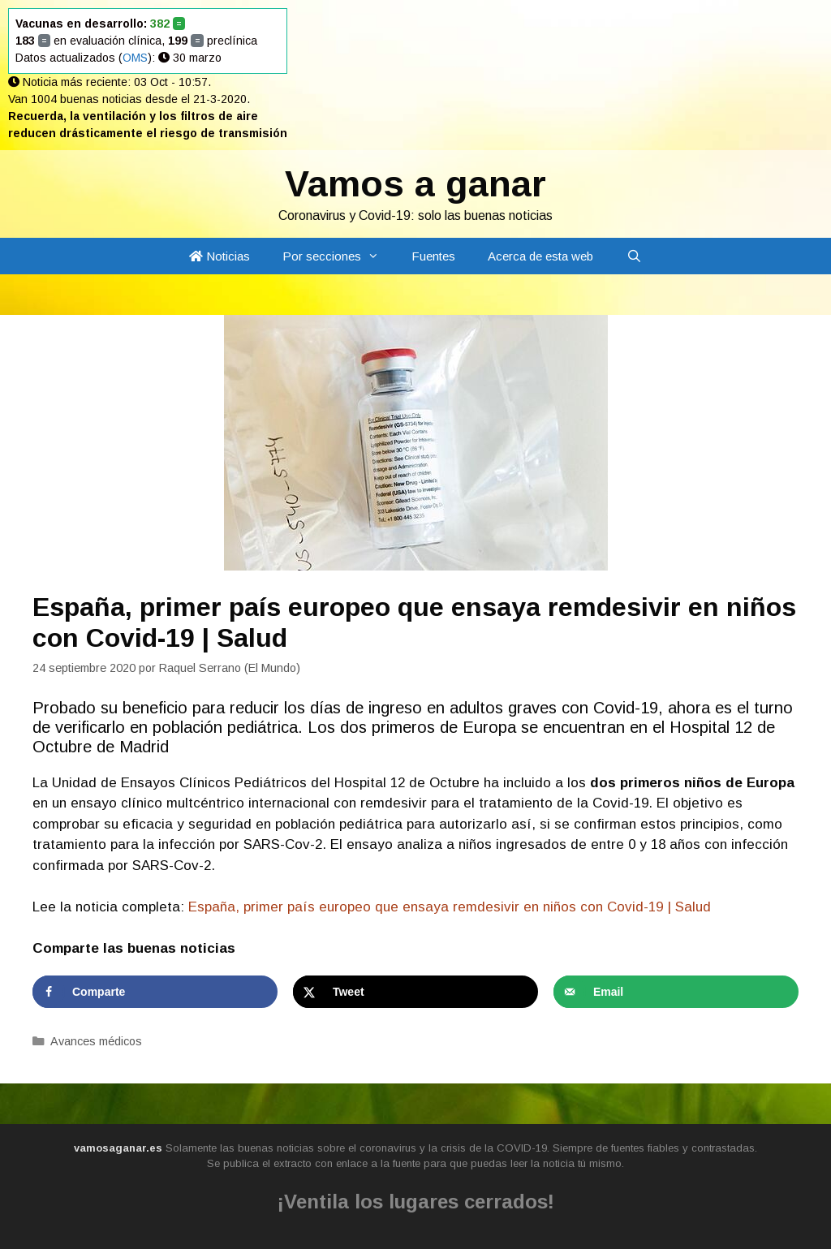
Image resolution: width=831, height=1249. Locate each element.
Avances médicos (96, 1041)
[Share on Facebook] (155, 992)
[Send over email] (676, 992)
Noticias (219, 256)
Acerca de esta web (540, 256)
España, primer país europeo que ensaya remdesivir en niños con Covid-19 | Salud (449, 907)
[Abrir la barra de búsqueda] (633, 256)
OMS (135, 57)
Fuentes (433, 256)
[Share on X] (415, 992)
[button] (378, 256)
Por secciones (338, 256)
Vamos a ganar (415, 184)
